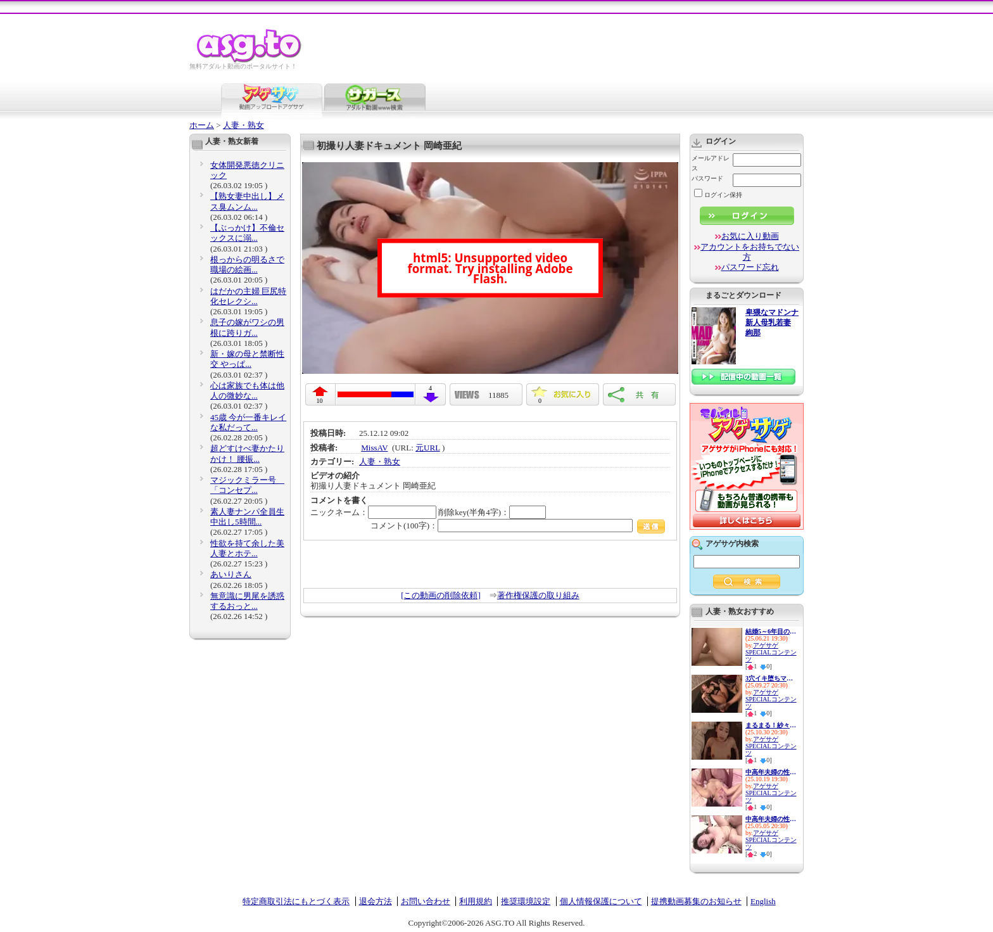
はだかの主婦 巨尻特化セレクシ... (248, 296)
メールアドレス (711, 163)
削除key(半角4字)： (492, 512)
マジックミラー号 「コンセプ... (247, 485)
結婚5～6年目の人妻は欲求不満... (770, 631)
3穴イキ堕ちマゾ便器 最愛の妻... (770, 678)
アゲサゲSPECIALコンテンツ (771, 652)
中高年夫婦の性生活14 (770, 772)
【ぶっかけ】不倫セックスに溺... (247, 233)
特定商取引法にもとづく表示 (296, 901)
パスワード (707, 178)
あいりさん (230, 574)
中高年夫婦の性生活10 (770, 818)
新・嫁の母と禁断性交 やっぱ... (247, 359)
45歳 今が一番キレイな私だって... (248, 422)
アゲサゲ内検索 (732, 543)
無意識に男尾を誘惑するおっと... (247, 601)
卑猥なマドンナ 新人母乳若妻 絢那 (772, 323)
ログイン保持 (718, 194)
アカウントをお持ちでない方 (749, 252)
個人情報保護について (601, 901)
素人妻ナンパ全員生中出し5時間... (247, 517)
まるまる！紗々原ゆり (770, 725)
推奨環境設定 (525, 901)
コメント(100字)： (517, 525)
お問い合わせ (425, 901)
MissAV (374, 447)
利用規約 (475, 901)
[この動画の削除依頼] (441, 595)
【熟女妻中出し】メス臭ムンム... (247, 201)
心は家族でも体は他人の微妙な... (247, 390)
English (763, 901)
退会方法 (375, 901)
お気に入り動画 (750, 236)
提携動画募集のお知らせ (696, 901)
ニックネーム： (373, 512)
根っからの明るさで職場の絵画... (247, 264)
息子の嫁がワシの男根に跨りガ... (247, 327)
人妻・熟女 (243, 125)
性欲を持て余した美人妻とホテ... (247, 548)
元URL (427, 447)
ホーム (201, 125)
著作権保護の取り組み (538, 595)
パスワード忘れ (750, 267)
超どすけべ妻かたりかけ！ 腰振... (247, 453)
